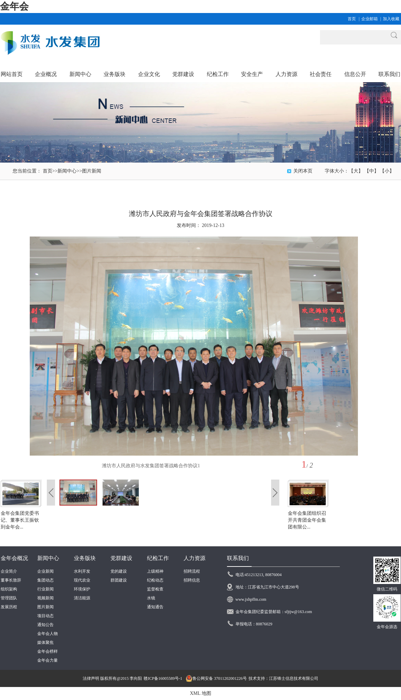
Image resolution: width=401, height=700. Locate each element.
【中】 (371, 171)
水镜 (151, 598)
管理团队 (9, 598)
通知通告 (155, 606)
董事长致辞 (11, 580)
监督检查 (155, 589)
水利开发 (82, 571)
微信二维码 (387, 589)
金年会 (14, 6)
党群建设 (121, 558)
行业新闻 (45, 589)
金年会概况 (14, 558)
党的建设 (118, 571)
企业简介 (9, 571)
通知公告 (45, 624)
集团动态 (45, 580)
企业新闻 (45, 571)
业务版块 (85, 558)
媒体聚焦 (45, 642)
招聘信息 (192, 580)
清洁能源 (82, 598)
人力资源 (194, 558)
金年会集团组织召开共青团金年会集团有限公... (307, 520)
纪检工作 (158, 558)
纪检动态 (155, 580)
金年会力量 (47, 660)
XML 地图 (200, 693)
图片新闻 (91, 171)
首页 (352, 18)
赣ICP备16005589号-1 (163, 678)
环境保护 (82, 589)
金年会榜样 (47, 651)
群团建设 (118, 580)
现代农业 (82, 580)
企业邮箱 (369, 18)
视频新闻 (45, 598)
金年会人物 (47, 633)
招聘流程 (192, 571)
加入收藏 (391, 18)
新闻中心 (67, 171)
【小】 (387, 171)
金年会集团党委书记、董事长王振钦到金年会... (20, 520)
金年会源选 (387, 626)
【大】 (356, 171)
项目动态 (45, 615)
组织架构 (9, 589)
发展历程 (9, 606)
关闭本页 (302, 171)
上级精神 (155, 571)
